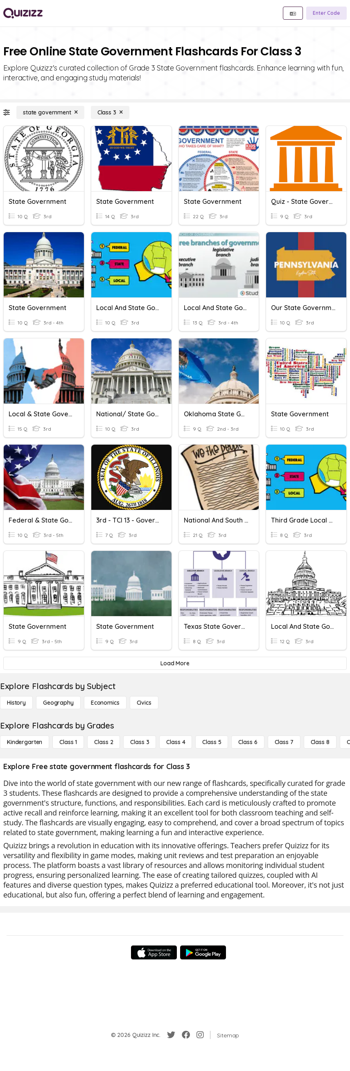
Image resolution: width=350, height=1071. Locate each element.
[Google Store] (203, 952)
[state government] (50, 112)
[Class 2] (103, 742)
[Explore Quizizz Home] (23, 13)
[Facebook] (186, 1034)
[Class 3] (110, 112)
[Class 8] (320, 742)
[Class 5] (211, 742)
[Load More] (175, 663)
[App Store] (154, 952)
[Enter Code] (326, 13)
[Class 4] (175, 742)
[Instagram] (200, 1034)
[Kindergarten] (24, 742)
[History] (16, 702)
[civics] (144, 702)
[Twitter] (171, 1034)
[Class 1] (68, 742)
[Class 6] (247, 742)
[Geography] (58, 702)
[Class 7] (284, 742)
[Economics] (105, 702)
